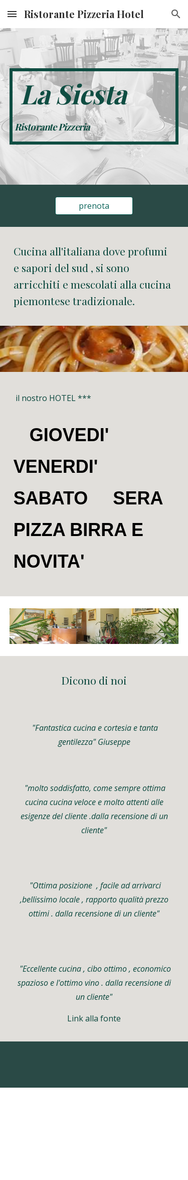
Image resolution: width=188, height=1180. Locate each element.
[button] (12, 14)
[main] (94, 106)
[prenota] (94, 205)
